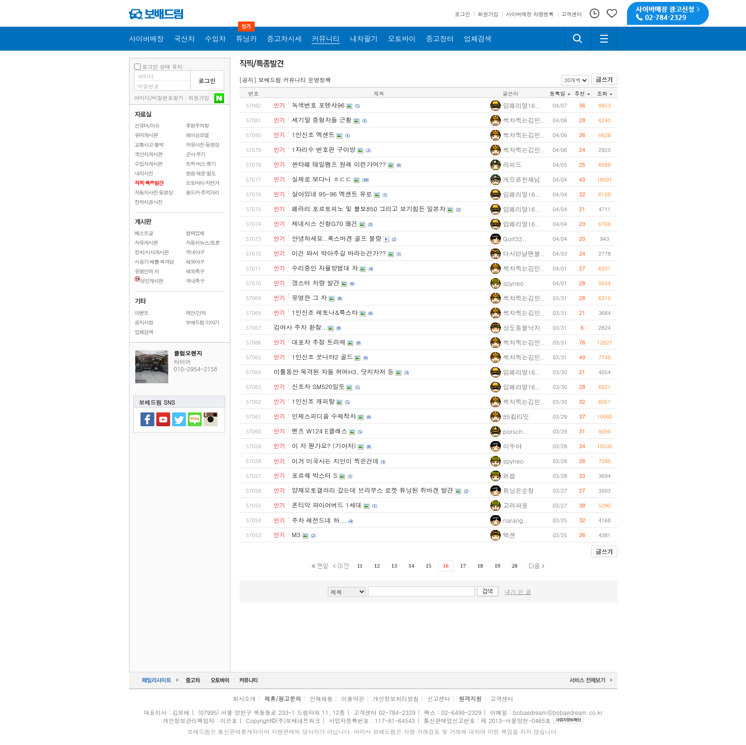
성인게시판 (149, 280)
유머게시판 (146, 135)
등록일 (560, 93)
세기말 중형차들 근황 (322, 119)
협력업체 (195, 233)
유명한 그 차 (309, 297)
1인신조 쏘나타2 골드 (322, 356)
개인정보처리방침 (396, 698)
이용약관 (352, 698)
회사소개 (244, 698)
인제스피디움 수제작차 (324, 416)
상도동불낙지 (522, 327)
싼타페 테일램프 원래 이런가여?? (339, 164)
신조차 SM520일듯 (318, 386)
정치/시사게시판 (152, 252)
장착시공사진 (148, 201)
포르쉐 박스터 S (314, 475)
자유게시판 (146, 242)
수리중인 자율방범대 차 (325, 267)
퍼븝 (509, 476)
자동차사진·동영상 (154, 192)
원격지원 (470, 698)
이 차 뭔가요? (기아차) (324, 445)
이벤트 (142, 312)
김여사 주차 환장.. (300, 327)
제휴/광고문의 (282, 698)
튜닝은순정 (518, 490)
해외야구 (195, 261)
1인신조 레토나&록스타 (325, 312)
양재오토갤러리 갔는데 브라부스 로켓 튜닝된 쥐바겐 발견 (373, 490)
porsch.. (515, 431)
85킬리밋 (516, 416)
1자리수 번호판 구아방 (324, 149)
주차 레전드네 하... (319, 520)
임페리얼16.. (521, 105)
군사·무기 (195, 154)
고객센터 (501, 698)
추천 (582, 93)
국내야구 (195, 252)
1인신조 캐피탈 (313, 401)
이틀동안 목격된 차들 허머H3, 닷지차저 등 (334, 371)
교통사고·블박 (149, 144)
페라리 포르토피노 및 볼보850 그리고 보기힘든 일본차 (369, 208)
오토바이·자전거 (202, 182)
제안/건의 (196, 312)
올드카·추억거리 (202, 192)
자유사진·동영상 (202, 144)
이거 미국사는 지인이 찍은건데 (335, 460)
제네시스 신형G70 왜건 (325, 223)
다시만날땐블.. (524, 253)
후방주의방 (197, 125)
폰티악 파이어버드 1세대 (327, 504)
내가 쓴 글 (518, 591)
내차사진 (144, 173)
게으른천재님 (522, 179)
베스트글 (144, 233)
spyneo (513, 283)
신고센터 (438, 698)
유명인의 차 (147, 271)
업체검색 (144, 331)
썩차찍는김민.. (524, 120)
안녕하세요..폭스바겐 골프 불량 (336, 238)
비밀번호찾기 (168, 97)
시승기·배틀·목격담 (154, 261)
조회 (604, 93)
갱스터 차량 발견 (316, 282)
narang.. (515, 520)
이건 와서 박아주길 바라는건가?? (339, 253)
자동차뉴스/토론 (203, 242)
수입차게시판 (148, 163)
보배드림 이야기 (202, 322)
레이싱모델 (197, 135)
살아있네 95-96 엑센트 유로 (332, 193)
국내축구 (195, 280)
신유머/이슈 (147, 125)
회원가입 (198, 97)
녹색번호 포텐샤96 (318, 104)
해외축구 (195, 271)
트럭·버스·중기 (201, 163)
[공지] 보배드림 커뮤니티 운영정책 (285, 80)
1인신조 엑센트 (313, 134)
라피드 (512, 165)
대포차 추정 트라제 (319, 341)
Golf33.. (515, 239)
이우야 (512, 446)
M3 (296, 534)
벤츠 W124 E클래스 (319, 430)
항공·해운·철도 (201, 173)
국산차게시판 (148, 154)
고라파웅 (515, 505)
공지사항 (144, 322)
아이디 (142, 97)
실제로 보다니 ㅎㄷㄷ (322, 179)
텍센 (509, 535)
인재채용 (321, 698)
